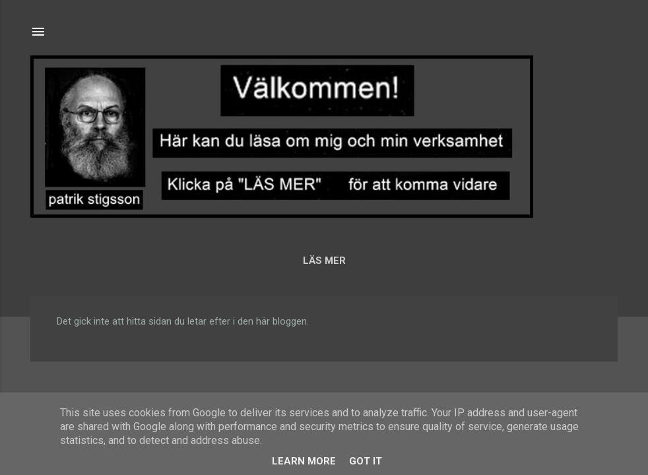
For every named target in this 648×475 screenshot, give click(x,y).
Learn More (304, 461)
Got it (365, 461)
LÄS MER (324, 261)
